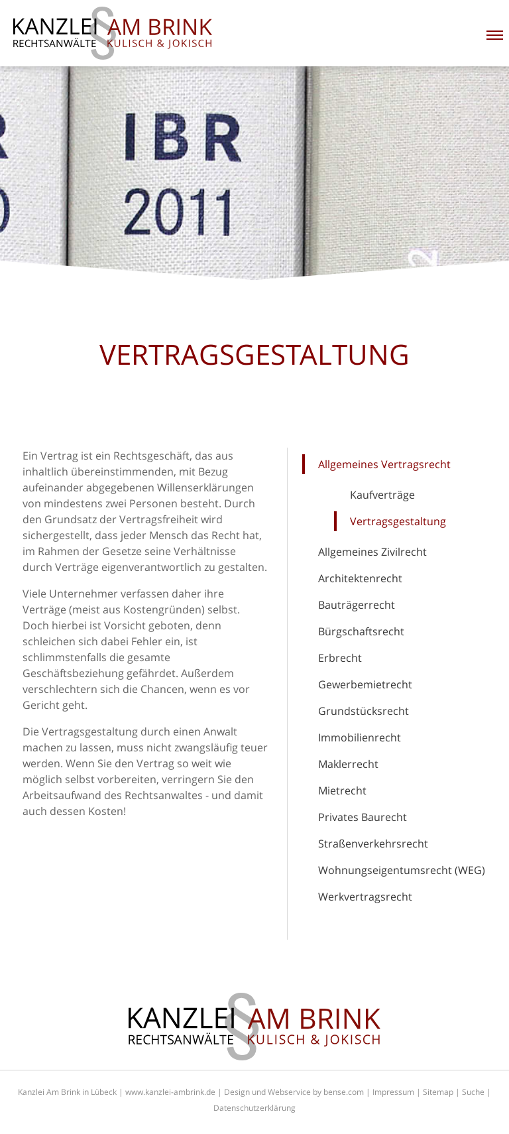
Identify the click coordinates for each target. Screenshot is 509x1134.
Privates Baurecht (362, 817)
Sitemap (438, 1092)
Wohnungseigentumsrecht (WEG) (401, 870)
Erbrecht (340, 658)
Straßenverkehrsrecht (373, 843)
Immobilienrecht (359, 737)
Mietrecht (342, 790)
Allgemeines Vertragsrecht (384, 464)
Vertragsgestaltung (398, 521)
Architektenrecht (360, 578)
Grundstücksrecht (363, 711)
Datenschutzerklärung (254, 1107)
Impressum (393, 1092)
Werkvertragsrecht (365, 896)
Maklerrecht (348, 764)
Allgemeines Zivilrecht (372, 551)
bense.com (343, 1092)
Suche (473, 1092)
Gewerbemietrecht (365, 684)
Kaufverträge (382, 494)
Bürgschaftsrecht (361, 631)
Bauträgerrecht (356, 605)
